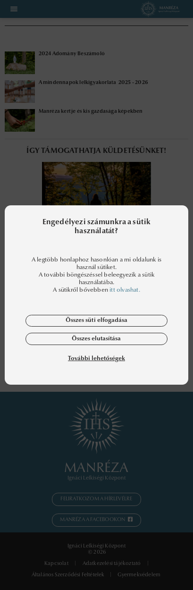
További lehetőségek (96, 358)
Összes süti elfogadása (96, 320)
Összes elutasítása (96, 339)
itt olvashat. (124, 290)
